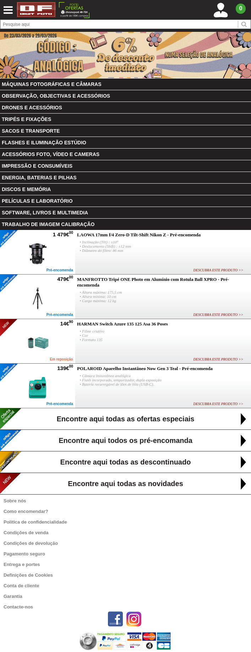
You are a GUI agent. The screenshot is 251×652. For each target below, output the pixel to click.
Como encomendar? (26, 511)
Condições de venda (26, 532)
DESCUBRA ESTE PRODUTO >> (218, 270)
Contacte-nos (18, 607)
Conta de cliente (21, 585)
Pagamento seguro (24, 553)
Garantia (13, 596)
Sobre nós (15, 500)
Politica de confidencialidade (35, 522)
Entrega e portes (22, 564)
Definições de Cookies (28, 575)
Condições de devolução (31, 543)
